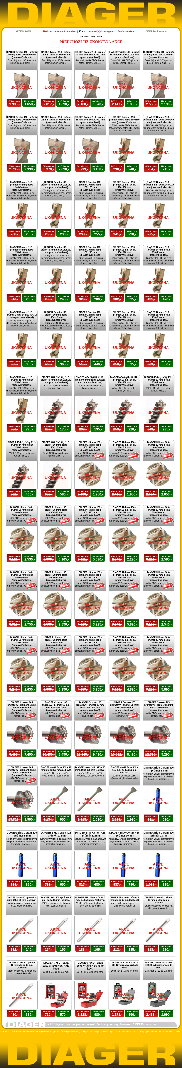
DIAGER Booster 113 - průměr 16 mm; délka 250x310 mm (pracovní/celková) (158, 316)
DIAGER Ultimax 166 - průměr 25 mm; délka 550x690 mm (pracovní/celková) (21, 576)
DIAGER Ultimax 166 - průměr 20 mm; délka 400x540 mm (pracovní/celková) (124, 446)
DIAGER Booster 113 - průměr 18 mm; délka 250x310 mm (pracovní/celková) (21, 381)
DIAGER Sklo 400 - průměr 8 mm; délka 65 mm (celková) (124, 898)
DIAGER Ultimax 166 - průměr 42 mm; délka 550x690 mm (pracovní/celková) (124, 576)
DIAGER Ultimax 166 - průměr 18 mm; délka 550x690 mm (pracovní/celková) (124, 511)
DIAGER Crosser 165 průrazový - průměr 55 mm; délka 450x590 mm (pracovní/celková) (21, 706)
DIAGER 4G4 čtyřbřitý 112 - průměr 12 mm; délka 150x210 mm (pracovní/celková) (158, 381)
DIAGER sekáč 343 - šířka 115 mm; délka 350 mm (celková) (124, 770)
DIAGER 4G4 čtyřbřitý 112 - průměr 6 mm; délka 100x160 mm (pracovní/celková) (56, 380)
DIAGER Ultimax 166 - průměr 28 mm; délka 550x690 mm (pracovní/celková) (55, 576)
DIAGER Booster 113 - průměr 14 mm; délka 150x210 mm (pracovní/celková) (158, 251)
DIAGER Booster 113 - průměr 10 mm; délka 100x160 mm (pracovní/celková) (90, 186)
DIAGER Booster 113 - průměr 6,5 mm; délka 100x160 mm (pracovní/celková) (21, 186)
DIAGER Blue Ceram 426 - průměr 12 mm (90, 834)
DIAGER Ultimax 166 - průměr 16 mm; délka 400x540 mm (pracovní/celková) (90, 446)
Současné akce (126, 31)
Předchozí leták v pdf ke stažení (59, 31)
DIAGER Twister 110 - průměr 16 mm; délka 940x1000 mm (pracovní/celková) (124, 55)
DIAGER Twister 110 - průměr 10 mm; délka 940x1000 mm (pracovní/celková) (21, 55)
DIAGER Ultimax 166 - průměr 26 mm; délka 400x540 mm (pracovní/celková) (21, 511)
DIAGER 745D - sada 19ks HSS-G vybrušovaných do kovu (124, 965)
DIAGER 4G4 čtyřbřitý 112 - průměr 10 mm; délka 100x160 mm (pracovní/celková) (124, 381)
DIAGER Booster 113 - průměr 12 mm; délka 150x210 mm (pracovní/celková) (124, 251)
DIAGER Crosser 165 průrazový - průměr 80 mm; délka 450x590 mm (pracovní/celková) (90, 706)
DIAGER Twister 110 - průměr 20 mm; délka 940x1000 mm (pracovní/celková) (21, 120)
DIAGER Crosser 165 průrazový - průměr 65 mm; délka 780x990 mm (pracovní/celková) (158, 706)
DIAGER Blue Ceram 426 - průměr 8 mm (22, 834)
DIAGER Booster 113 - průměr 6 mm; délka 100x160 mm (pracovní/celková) (158, 120)
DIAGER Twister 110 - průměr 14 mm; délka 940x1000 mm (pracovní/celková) (90, 55)
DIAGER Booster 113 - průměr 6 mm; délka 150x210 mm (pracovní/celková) (158, 185)
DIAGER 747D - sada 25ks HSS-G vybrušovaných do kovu (158, 965)
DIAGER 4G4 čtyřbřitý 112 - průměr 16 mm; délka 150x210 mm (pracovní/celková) (56, 446)
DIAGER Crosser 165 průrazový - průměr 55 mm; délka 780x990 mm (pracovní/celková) (124, 706)
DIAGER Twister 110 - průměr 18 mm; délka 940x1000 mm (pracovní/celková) (158, 55)
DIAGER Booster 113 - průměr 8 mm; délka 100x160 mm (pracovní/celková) (56, 185)
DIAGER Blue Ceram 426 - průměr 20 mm (159, 834)
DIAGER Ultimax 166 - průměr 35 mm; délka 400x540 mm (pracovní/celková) (55, 511)
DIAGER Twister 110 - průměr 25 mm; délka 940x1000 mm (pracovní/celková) (90, 120)
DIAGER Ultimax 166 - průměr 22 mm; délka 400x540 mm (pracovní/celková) (158, 446)
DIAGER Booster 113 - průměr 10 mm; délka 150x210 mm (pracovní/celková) (90, 251)
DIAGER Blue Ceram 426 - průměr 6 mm (159, 769)
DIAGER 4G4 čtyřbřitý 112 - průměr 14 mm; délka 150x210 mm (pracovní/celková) (21, 446)
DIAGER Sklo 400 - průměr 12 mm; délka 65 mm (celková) (22, 965)
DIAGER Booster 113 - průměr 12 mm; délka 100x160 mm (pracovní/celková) (124, 186)
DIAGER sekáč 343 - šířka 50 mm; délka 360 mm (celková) (56, 768)
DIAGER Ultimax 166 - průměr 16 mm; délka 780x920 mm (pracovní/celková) (158, 576)
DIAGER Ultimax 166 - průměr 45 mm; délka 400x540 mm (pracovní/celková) (90, 511)
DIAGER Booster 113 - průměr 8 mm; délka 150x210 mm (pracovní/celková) (56, 250)
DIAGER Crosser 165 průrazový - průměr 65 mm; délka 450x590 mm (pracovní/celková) (56, 706)
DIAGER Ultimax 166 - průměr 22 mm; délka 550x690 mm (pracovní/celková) (158, 511)
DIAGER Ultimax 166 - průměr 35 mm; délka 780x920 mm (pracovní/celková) (124, 641)
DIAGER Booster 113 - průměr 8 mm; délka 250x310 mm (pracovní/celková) (21, 315)
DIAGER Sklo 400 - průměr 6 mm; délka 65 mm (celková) (90, 898)
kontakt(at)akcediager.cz (101, 31)
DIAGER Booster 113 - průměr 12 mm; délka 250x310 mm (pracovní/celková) (90, 316)
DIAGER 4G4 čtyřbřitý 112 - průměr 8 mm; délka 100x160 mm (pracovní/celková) (90, 380)
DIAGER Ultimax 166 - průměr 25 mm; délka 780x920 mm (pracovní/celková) (55, 641)
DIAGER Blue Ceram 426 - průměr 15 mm (124, 834)
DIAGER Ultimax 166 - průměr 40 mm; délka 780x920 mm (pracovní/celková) (158, 641)
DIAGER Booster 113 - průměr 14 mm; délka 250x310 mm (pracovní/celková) (124, 316)
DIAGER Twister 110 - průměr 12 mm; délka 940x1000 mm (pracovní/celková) (56, 55)
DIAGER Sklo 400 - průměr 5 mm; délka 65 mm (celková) (56, 898)
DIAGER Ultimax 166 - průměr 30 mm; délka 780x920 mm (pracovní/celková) (90, 641)
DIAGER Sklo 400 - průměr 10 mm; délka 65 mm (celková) (159, 900)
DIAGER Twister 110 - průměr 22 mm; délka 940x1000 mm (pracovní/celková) (56, 120)
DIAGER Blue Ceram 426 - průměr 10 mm (56, 834)
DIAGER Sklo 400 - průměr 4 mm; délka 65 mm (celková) (22, 898)
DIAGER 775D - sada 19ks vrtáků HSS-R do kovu (56, 965)
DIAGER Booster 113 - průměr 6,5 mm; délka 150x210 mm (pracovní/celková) (21, 251)
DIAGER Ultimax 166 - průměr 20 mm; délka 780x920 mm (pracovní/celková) (21, 641)
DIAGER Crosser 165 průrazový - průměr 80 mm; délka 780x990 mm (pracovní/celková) (21, 771)
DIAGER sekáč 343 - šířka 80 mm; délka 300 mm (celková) (90, 768)
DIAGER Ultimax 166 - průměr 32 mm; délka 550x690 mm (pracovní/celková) (90, 576)
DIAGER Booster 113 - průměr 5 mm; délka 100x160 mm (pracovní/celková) (124, 120)
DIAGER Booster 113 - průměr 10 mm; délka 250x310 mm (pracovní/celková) (56, 316)
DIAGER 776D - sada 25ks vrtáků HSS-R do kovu (90, 965)
